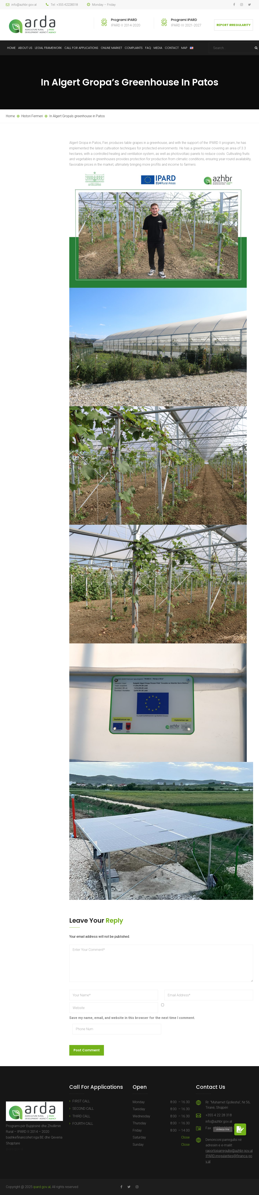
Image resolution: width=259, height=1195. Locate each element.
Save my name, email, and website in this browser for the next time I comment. (132, 1018)
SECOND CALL (83, 1109)
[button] (240, 1129)
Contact (172, 48)
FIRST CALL (81, 1101)
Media (158, 48)
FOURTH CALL (82, 1124)
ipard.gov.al (14, 1149)
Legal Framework (48, 48)
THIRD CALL (81, 1116)
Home (11, 48)
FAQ (148, 48)
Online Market (111, 48)
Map (184, 48)
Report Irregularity (234, 25)
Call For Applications (81, 48)
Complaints (134, 48)
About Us (25, 48)
